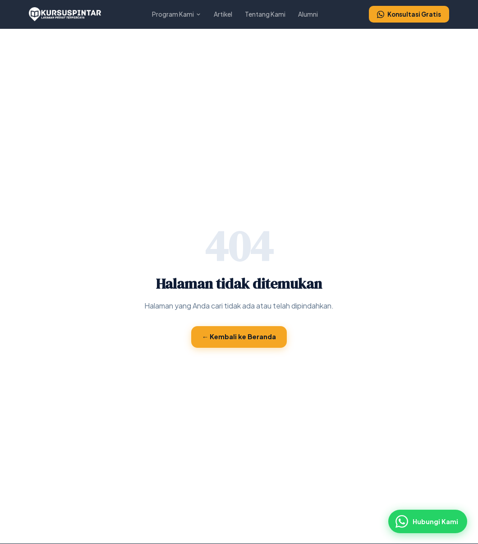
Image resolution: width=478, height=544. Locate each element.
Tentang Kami (265, 14)
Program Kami (176, 14)
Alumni (308, 14)
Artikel (223, 14)
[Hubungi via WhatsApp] (427, 521)
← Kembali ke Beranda (239, 336)
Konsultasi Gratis (409, 14)
